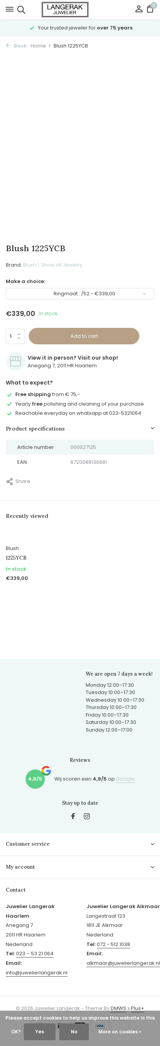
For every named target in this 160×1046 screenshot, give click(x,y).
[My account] (138, 10)
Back (16, 45)
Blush (29, 264)
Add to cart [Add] (84, 336)
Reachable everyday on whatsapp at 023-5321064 (73, 413)
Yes (39, 1031)
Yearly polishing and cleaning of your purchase (75, 404)
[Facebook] (73, 817)
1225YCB (16, 558)
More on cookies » (119, 1031)
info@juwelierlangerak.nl (36, 972)
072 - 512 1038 (113, 944)
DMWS (118, 1008)
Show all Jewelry (61, 264)
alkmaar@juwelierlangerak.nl (123, 963)
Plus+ (137, 1008)
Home (41, 45)
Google (125, 778)
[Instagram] (87, 817)
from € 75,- (43, 394)
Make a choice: (25, 281)
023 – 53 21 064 (35, 953)
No (74, 1031)
